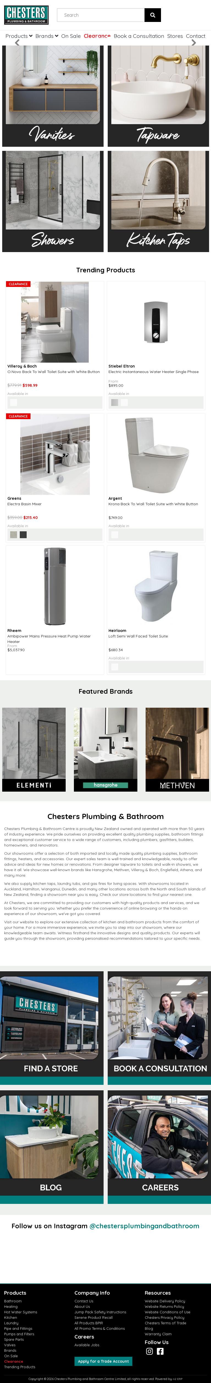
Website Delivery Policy (165, 1301)
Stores (175, 35)
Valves (9, 1345)
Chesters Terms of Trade (165, 1323)
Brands (10, 1350)
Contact (196, 35)
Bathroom (13, 1301)
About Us (82, 1306)
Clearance (13, 1361)
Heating (11, 1306)
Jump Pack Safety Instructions (100, 1312)
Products (18, 35)
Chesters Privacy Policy (164, 1317)
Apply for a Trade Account (103, 1361)
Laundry (11, 1323)
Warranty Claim (158, 1334)
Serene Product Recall (93, 1317)
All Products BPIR (88, 1323)
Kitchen (10, 1317)
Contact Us (83, 1301)
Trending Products (19, 1367)
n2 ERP (177, 1379)
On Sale (11, 1356)
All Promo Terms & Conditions (99, 1328)
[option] (105, 750)
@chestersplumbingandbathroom (144, 1226)
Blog (149, 1328)
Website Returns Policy (164, 1306)
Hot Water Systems (20, 1312)
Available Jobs (86, 1345)
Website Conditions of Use (167, 1312)
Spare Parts (14, 1339)
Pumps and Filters (19, 1334)
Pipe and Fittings (18, 1328)
